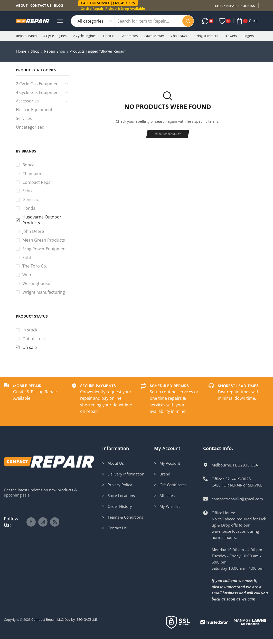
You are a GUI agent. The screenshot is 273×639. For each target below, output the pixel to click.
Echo (27, 191)
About (22, 5)
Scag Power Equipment (44, 249)
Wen (26, 275)
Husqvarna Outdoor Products (41, 220)
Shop (35, 51)
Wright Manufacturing (43, 292)
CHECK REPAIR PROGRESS (235, 5)
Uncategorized (30, 127)
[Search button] (188, 21)
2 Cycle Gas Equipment (38, 84)
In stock (29, 330)
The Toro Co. (34, 266)
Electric (108, 35)
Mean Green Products (43, 240)
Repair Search (26, 35)
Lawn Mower (154, 35)
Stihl (26, 257)
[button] (108, 3)
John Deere (33, 231)
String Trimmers (206, 35)
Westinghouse (36, 283)
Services (24, 118)
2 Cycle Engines (84, 35)
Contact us (40, 5)
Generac (30, 199)
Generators (129, 35)
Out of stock (34, 338)
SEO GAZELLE (87, 619)
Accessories (27, 101)
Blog (58, 5)
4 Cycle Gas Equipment (38, 92)
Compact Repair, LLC (47, 619)
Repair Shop (54, 51)
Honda (28, 208)
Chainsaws (179, 35)
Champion (32, 173)
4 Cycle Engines (55, 35)
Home (21, 51)
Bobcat (29, 165)
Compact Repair (37, 182)
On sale (29, 347)
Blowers (231, 35)
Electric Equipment (34, 109)
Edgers (248, 35)
